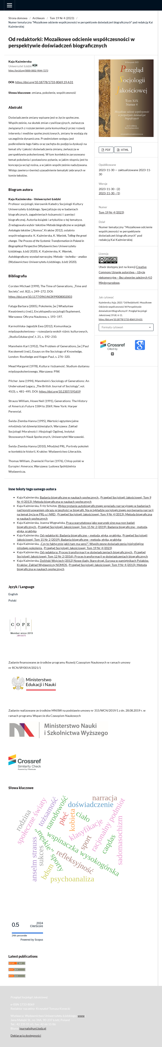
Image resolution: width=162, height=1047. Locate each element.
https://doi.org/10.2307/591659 (60, 391)
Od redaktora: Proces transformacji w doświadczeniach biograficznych (86, 552)
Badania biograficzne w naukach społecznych (69, 497)
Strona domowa (17, 18)
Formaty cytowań (112, 327)
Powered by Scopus (31, 939)
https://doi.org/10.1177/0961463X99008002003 (40, 296)
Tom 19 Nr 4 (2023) (62, 18)
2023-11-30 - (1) (109, 193)
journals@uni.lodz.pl (32, 1028)
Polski (12, 600)
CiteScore (36, 925)
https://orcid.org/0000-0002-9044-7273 (28, 70)
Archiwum (38, 18)
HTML (124, 149)
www (81, 1016)
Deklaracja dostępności (26, 1035)
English (13, 594)
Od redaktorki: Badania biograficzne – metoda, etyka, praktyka (80, 535)
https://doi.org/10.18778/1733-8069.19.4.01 (44, 82)
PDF (108, 149)
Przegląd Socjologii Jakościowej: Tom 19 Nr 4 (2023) (78, 548)
